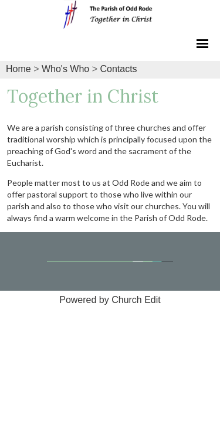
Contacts (118, 69)
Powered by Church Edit (110, 300)
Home (18, 69)
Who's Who (65, 69)
